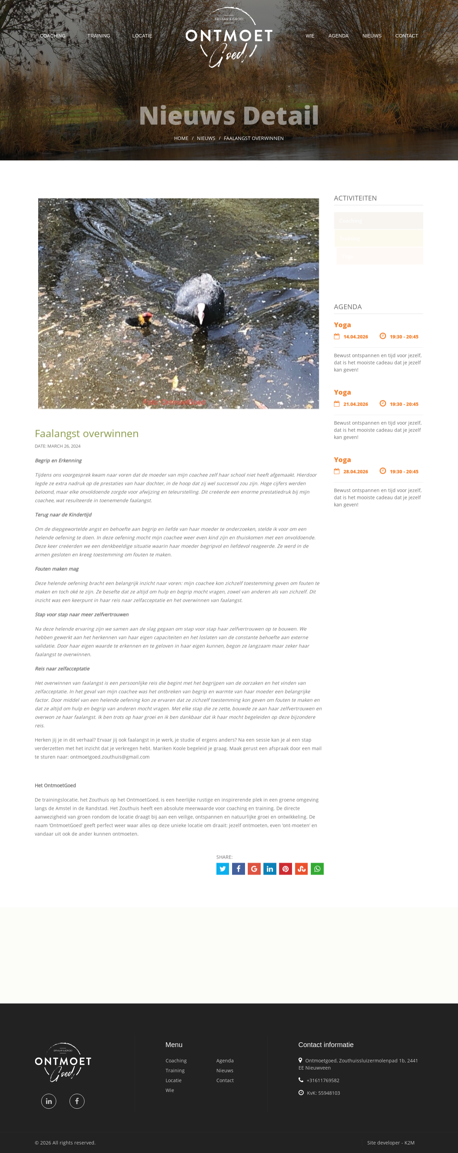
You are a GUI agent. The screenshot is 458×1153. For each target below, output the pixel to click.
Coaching (52, 35)
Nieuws (372, 35)
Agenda (339, 35)
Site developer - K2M (391, 1142)
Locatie (142, 35)
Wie (310, 35)
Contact (406, 35)
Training (99, 35)
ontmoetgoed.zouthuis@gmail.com (110, 760)
